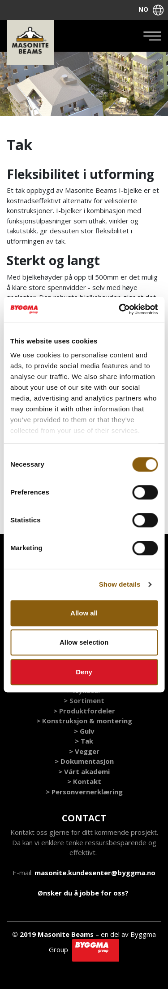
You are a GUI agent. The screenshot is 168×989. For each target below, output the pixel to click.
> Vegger (84, 751)
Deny (84, 672)
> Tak (84, 740)
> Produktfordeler (84, 710)
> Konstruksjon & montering (84, 720)
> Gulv (84, 730)
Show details (120, 584)
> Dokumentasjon (84, 761)
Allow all (84, 613)
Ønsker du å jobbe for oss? (83, 892)
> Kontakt (84, 781)
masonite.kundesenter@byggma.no (94, 872)
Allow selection (84, 642)
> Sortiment (84, 700)
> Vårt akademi (84, 771)
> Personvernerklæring (84, 791)
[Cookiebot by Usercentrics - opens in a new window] (120, 309)
